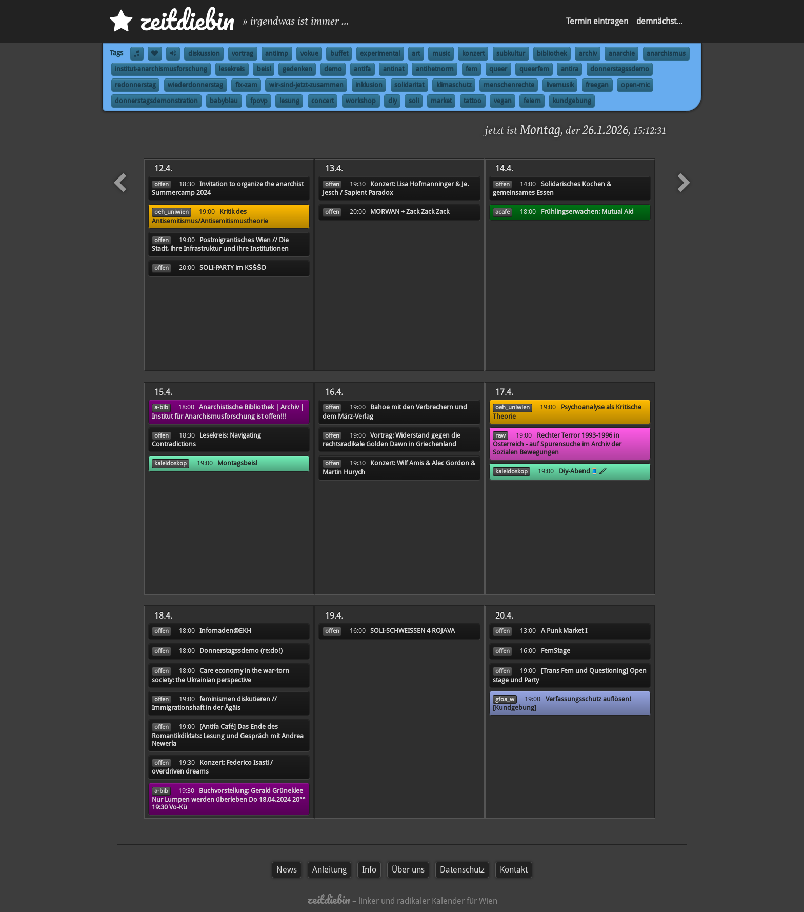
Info (369, 870)
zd (172, 20)
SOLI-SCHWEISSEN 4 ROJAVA (412, 631)
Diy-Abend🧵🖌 (583, 471)
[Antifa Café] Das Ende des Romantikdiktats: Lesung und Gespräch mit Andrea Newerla (228, 735)
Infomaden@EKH (225, 631)
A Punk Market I (564, 631)
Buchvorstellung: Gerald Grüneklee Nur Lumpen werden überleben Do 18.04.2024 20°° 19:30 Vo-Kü (229, 799)
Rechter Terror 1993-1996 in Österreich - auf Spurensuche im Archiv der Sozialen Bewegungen (557, 443)
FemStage (555, 651)
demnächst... (659, 21)
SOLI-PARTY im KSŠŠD (232, 267)
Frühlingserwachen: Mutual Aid (587, 211)
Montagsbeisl (237, 463)
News (286, 870)
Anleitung (329, 870)
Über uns (408, 870)
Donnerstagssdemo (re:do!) (241, 651)
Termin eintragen (597, 21)
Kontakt (514, 870)
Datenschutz (462, 870)
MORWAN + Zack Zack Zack (409, 211)
